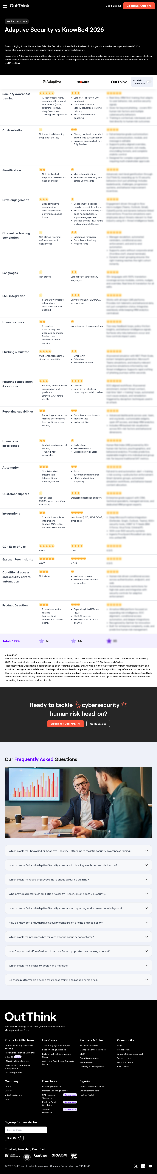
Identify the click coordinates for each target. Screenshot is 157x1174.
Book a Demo (113, 5)
